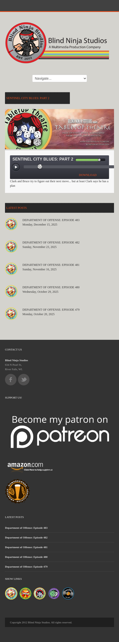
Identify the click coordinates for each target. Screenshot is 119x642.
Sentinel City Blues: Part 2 (27, 98)
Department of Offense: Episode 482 (51, 242)
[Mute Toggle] (71, 160)
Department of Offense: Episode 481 (51, 265)
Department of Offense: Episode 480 (51, 287)
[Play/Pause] (16, 167)
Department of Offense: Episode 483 (51, 220)
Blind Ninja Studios (16, 360)
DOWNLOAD (88, 175)
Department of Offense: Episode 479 (51, 309)
